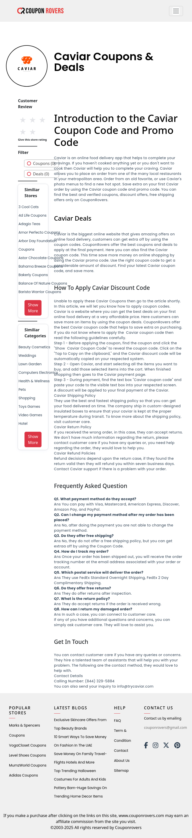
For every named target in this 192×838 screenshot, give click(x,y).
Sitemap (121, 770)
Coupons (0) (44, 163)
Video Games (30, 415)
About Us (122, 760)
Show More (33, 308)
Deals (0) (41, 174)
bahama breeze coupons (40, 266)
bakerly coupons (33, 274)
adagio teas (29, 223)
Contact (121, 750)
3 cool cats (28, 206)
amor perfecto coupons (39, 232)
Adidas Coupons (23, 775)
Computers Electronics (38, 372)
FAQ (117, 720)
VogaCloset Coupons (27, 745)
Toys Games (29, 406)
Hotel (23, 423)
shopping (26, 398)
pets (22, 389)
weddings (27, 355)
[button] (176, 11)
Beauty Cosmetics (34, 347)
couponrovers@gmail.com (165, 727)
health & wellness (34, 381)
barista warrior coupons (39, 291)
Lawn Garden (30, 364)
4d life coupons (32, 215)
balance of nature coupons (42, 283)
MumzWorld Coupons (27, 765)
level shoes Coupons (27, 755)
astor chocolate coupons (41, 257)
